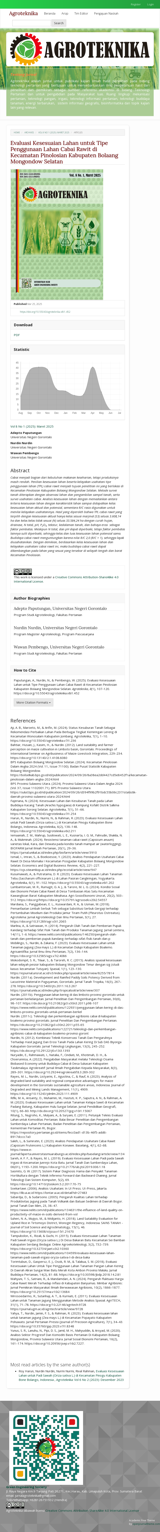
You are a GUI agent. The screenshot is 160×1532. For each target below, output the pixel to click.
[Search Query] (31, 23)
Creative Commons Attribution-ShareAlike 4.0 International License (92, 1510)
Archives (29, 132)
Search (59, 23)
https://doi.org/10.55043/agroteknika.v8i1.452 (45, 312)
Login (150, 4)
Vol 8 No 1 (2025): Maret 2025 (53, 132)
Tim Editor (81, 13)
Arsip (65, 13)
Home (17, 132)
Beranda (49, 13)
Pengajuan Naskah (106, 13)
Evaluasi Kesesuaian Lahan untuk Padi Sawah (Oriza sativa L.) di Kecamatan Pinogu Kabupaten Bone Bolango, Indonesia (71, 1375)
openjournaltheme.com (146, 1524)
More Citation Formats (33, 702)
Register (136, 4)
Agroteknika (23, 13)
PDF (17, 335)
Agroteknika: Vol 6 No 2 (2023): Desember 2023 (90, 1380)
